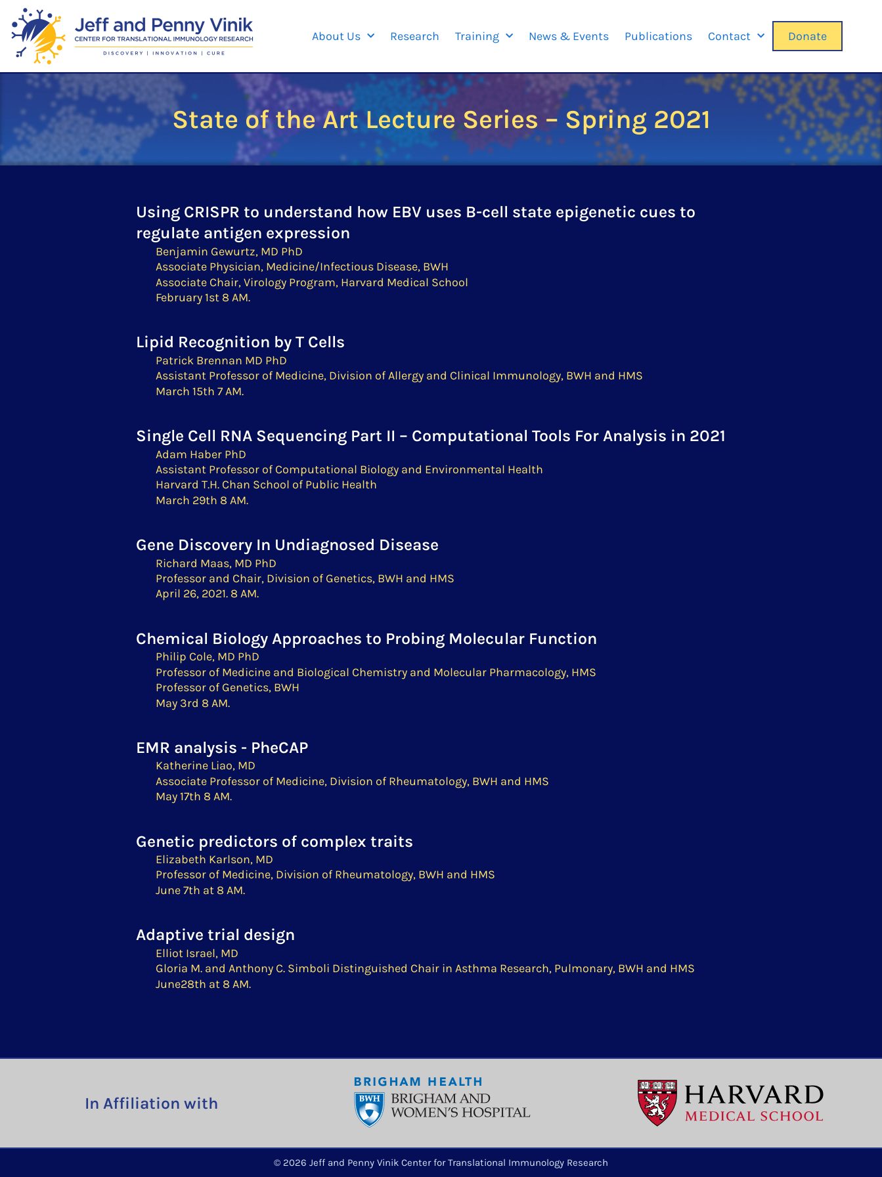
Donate (807, 36)
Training (484, 36)
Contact (736, 36)
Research (414, 36)
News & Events (569, 36)
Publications (658, 36)
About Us (343, 36)
